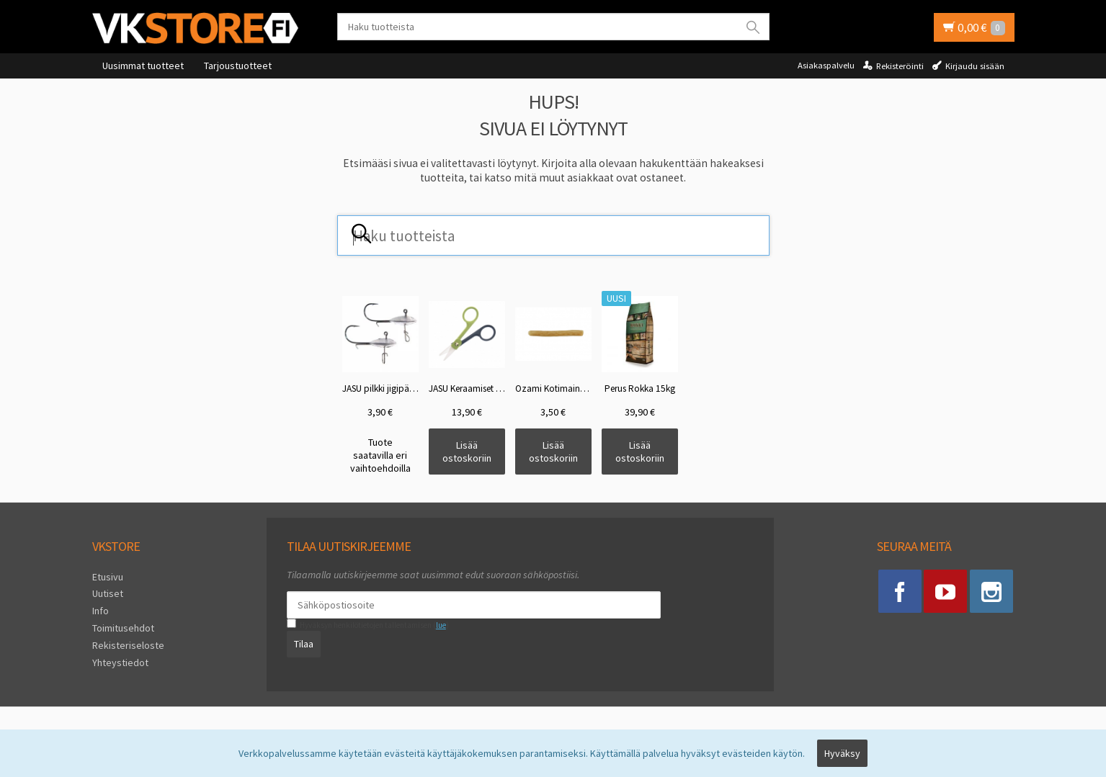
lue (441, 625)
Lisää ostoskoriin (466, 451)
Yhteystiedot (120, 661)
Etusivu (107, 576)
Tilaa (303, 643)
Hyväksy (842, 753)
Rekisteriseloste (128, 645)
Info (100, 610)
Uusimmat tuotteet (143, 65)
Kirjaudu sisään (974, 65)
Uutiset (107, 593)
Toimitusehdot (123, 627)
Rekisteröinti (900, 65)
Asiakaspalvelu (826, 65)
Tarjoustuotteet (238, 65)
